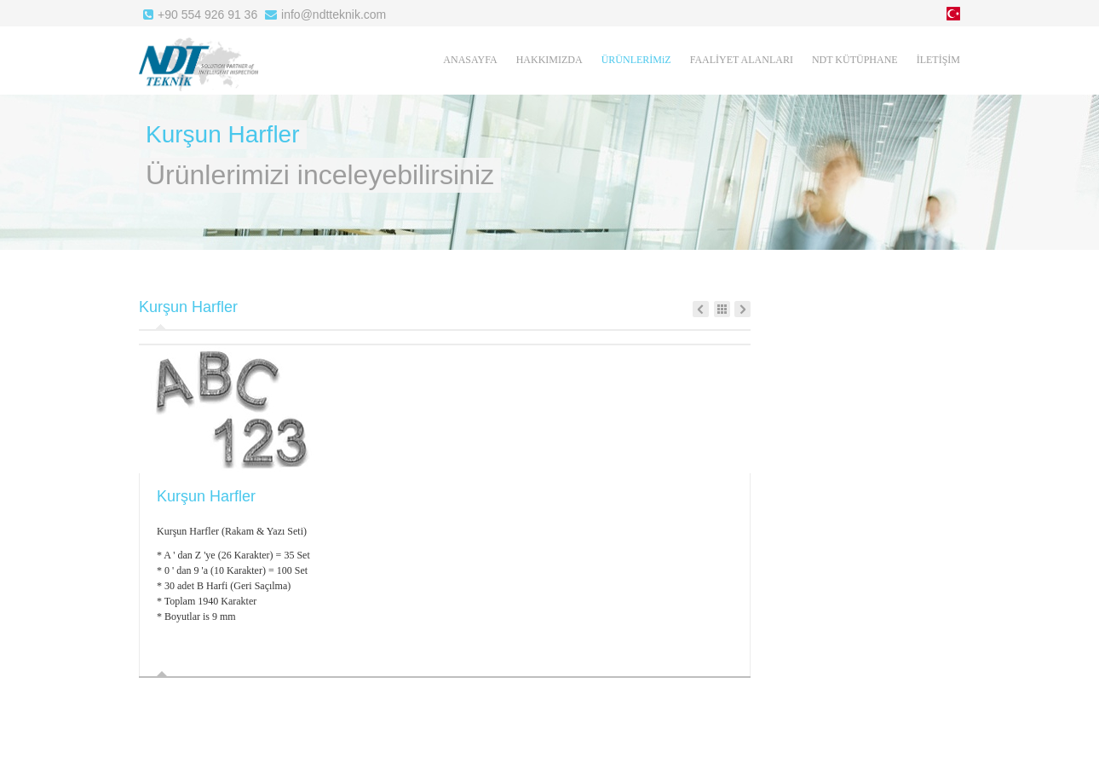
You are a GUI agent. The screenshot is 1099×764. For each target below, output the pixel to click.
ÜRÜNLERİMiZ (636, 60)
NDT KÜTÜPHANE (855, 60)
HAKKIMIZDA (549, 60)
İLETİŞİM (938, 60)
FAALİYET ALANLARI (741, 60)
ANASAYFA (470, 60)
